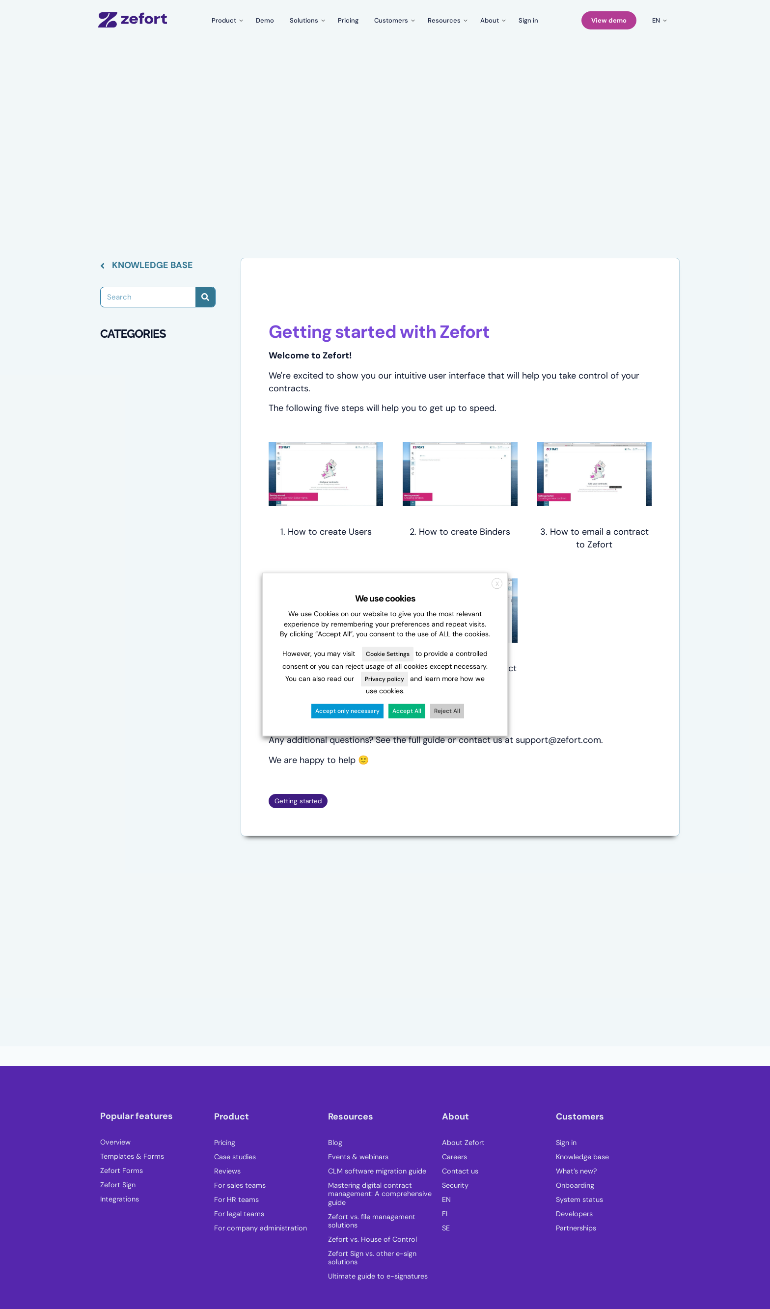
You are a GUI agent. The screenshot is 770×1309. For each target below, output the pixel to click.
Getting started (298, 801)
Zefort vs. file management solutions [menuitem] (371, 1221)
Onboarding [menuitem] (575, 1185)
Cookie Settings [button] (388, 654)
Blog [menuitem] (335, 1143)
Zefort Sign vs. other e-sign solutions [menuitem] (372, 1258)
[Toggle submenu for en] (658, 20)
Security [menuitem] (455, 1185)
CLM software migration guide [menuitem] (377, 1171)
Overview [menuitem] (115, 1142)
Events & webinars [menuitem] (358, 1157)
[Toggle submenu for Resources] (446, 20)
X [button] (497, 584)
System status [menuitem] (579, 1200)
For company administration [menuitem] (260, 1228)
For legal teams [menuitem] (239, 1214)
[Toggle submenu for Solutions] (306, 20)
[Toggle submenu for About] (491, 20)
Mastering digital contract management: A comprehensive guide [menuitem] (380, 1194)
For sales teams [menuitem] (240, 1185)
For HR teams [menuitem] (236, 1200)
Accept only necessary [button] (347, 711)
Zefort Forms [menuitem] (121, 1171)
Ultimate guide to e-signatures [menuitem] (378, 1276)
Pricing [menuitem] (224, 1143)
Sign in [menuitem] (566, 1143)
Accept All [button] (406, 711)
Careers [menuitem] (454, 1157)
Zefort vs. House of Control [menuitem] (372, 1239)
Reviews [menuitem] (227, 1171)
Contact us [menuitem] (460, 1171)
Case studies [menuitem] (235, 1157)
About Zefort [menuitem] (463, 1143)
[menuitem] (499, 1202)
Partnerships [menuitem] (576, 1228)
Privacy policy (384, 679)
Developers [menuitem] (574, 1214)
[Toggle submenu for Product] (226, 20)
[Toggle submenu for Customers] (393, 20)
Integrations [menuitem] (119, 1199)
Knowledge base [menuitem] (582, 1157)
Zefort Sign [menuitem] (118, 1185)
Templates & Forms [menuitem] (132, 1156)
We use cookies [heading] (385, 598)
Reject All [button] (447, 711)
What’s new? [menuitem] (576, 1171)
